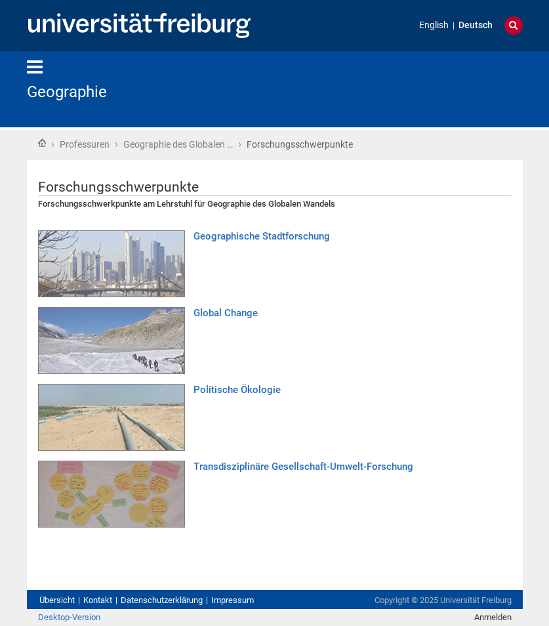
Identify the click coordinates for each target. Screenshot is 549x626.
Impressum (232, 600)
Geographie (67, 92)
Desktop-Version (69, 617)
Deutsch (475, 25)
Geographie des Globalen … (178, 144)
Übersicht (57, 600)
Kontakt (97, 600)
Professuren (85, 144)
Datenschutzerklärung (162, 600)
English (434, 25)
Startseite (42, 143)
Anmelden (493, 617)
